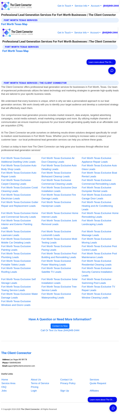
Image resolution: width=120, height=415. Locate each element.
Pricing (34, 387)
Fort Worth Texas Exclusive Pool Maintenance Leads (99, 255)
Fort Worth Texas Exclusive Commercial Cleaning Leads (56, 182)
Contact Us (66, 379)
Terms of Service (40, 383)
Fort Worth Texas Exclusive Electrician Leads (16, 196)
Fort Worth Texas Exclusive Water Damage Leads (19, 296)
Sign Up (64, 390)
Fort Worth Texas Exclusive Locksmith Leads (56, 233)
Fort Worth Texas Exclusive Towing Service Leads (16, 288)
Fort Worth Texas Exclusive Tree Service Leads (59, 288)
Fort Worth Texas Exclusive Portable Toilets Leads (16, 263)
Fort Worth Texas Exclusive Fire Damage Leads (58, 196)
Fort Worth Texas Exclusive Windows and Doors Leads (16, 303)
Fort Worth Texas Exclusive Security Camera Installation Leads (97, 272)
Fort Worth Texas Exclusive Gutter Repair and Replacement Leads (19, 204)
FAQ (3, 387)
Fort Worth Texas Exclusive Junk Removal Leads (59, 222)
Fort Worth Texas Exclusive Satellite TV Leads (56, 270)
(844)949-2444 (111, 5)
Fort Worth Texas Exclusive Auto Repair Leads (18, 174)
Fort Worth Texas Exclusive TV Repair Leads (98, 288)
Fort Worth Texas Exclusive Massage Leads (96, 233)
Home (4, 379)
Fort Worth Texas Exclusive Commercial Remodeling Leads (99, 182)
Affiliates (94, 390)
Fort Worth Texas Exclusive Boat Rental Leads (99, 174)
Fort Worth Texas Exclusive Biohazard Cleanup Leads (56, 174)
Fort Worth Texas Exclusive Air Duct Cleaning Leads (58, 160)
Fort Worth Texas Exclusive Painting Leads (16, 248)
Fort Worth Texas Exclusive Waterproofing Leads (56, 296)
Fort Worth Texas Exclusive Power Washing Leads (56, 263)
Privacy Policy (67, 383)
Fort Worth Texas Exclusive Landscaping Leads (96, 222)
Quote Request (98, 383)
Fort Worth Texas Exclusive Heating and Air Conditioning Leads (97, 206)
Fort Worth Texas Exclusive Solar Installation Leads (59, 281)
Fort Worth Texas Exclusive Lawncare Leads (16, 233)
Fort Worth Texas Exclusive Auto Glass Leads (99, 167)
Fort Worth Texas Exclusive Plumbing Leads (16, 255)
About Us (36, 379)
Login (34, 390)
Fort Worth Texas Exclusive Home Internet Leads (59, 215)
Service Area (8, 383)
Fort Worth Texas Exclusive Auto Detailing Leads (59, 167)
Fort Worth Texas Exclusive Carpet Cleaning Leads (16, 182)
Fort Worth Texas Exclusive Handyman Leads (56, 204)
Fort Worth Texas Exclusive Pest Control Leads (99, 248)
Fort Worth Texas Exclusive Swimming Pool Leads (96, 281)
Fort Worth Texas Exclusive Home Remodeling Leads (100, 215)
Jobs (4, 390)
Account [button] (95, 5)
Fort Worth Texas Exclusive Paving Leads (56, 248)
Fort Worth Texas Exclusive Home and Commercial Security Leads (19, 215)
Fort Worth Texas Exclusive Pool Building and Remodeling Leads (59, 255)
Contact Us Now (60, 326)
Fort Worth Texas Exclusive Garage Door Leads (96, 196)
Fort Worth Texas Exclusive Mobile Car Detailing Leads (16, 240)
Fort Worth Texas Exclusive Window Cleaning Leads (96, 296)
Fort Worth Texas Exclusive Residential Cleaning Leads (97, 263)
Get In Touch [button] (64, 5)
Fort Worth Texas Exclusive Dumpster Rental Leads (96, 189)
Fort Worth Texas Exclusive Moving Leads (96, 240)
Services (94, 379)
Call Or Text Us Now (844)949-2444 (60, 330)
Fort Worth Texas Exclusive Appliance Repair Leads (96, 160)
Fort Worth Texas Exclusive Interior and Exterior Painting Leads (16, 224)
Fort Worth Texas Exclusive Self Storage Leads (18, 281)
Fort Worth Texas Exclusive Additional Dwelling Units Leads (18, 160)
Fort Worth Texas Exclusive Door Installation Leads (59, 189)
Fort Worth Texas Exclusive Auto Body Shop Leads (18, 167)
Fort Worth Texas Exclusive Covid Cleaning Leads (19, 189)
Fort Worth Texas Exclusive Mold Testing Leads (59, 240)
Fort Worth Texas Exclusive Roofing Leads (16, 270)
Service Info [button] (81, 5)
